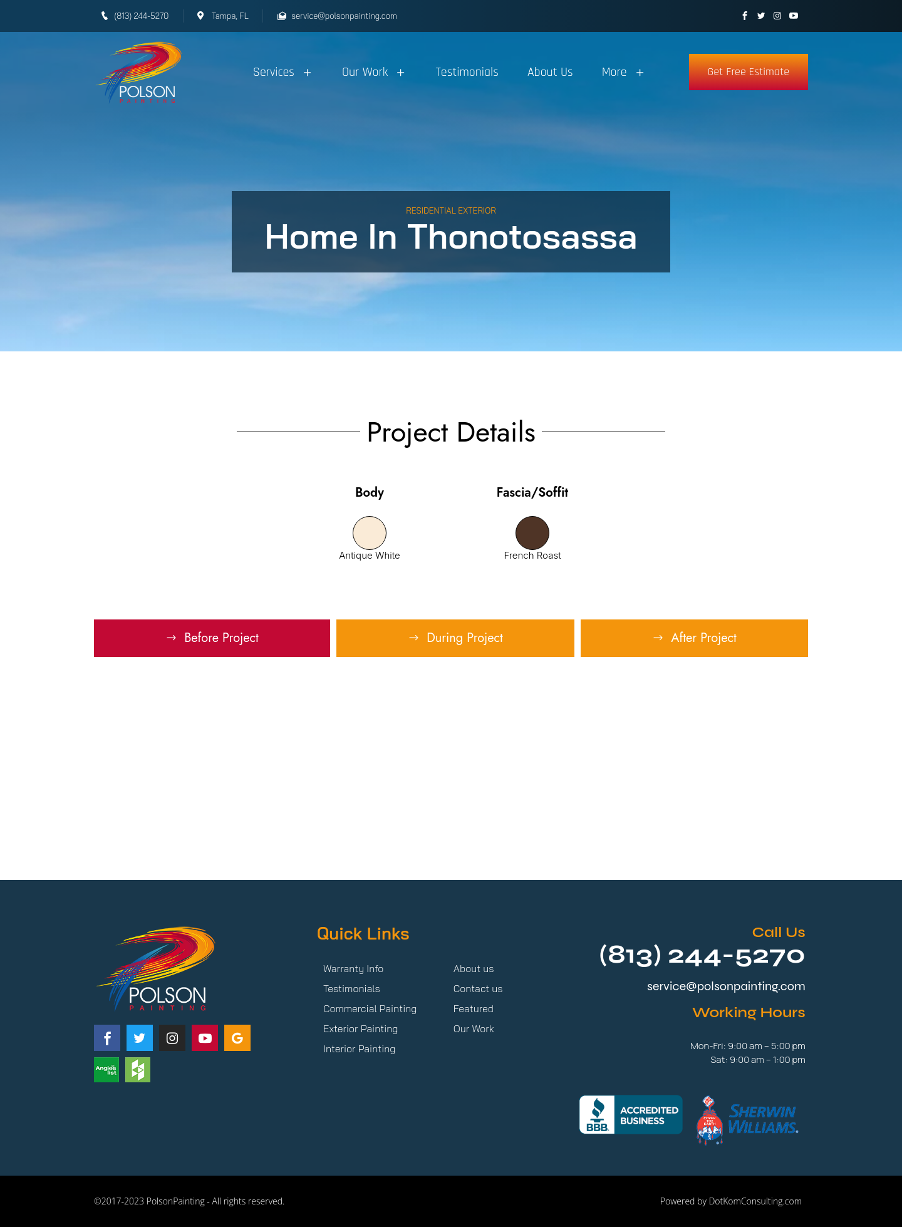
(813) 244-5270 (702, 954)
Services (283, 72)
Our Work (374, 72)
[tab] (212, 638)
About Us (550, 72)
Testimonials (467, 72)
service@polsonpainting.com (726, 986)
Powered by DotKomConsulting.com (731, 1201)
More (624, 72)
